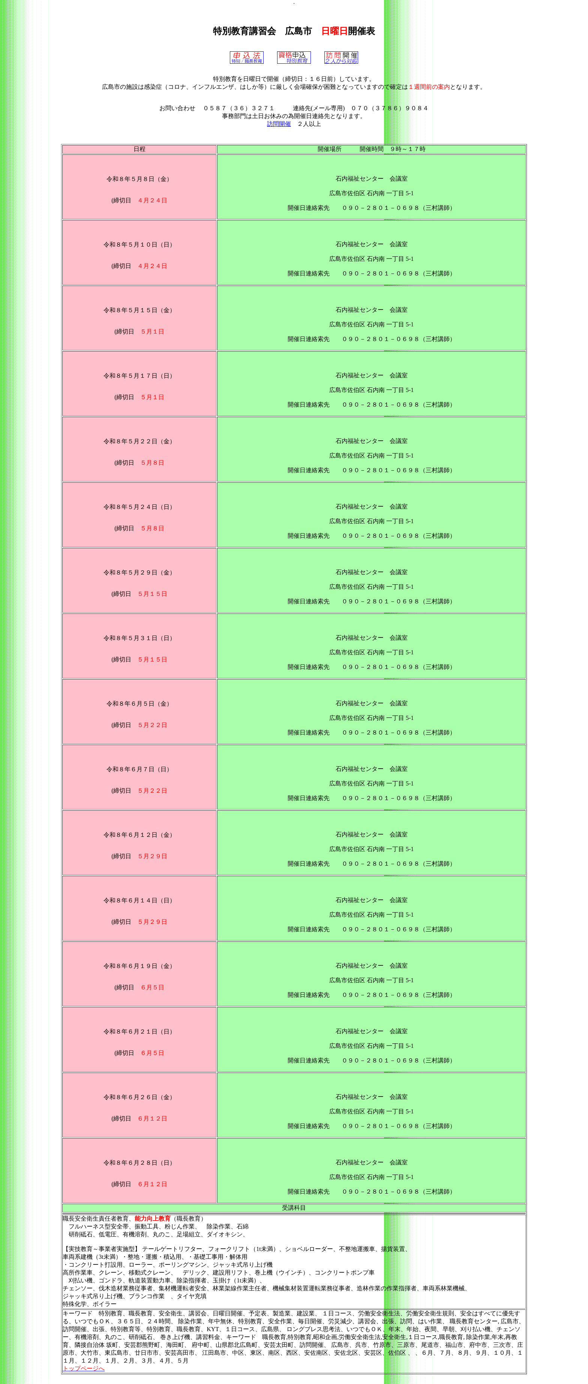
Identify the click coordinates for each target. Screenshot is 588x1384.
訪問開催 (279, 124)
